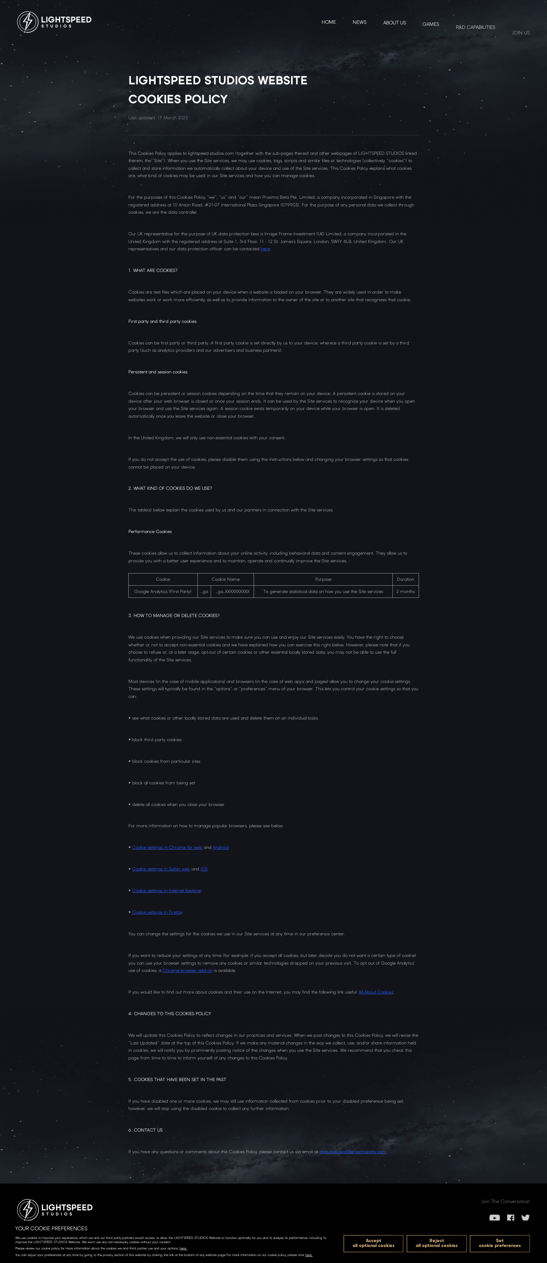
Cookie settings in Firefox (157, 912)
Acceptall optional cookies (374, 1243)
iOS (204, 869)
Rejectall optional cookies (437, 1243)
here (265, 249)
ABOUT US (394, 32)
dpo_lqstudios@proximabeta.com (353, 1152)
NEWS (360, 27)
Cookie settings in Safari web (161, 869)
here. (183, 1248)
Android (221, 847)
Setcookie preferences (500, 1243)
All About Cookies (376, 992)
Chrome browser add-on (187, 970)
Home (329, 24)
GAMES (430, 40)
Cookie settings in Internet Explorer (167, 890)
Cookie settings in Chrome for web (167, 847)
